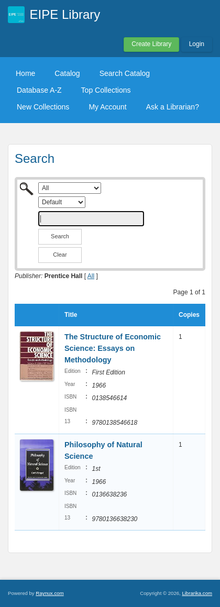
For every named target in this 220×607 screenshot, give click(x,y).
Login (196, 44)
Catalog (67, 73)
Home (25, 73)
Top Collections (106, 90)
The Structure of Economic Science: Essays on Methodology (112, 348)
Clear (60, 254)
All (90, 276)
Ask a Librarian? (172, 107)
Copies (189, 314)
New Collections (43, 107)
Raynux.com (49, 593)
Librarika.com (197, 593)
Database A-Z (39, 90)
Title (70, 314)
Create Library (151, 44)
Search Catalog (125, 73)
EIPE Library (65, 14)
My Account (107, 107)
